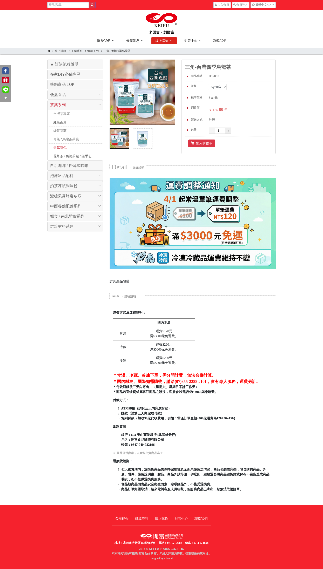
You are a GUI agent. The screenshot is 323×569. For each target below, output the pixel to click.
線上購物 (162, 40)
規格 (194, 86)
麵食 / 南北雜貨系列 (67, 216)
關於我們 (103, 40)
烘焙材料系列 (62, 226)
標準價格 (196, 97)
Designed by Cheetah (161, 558)
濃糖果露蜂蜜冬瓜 (65, 196)
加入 (222, 4)
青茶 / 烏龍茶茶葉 (66, 139)
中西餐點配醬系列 (65, 206)
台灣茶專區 (61, 114)
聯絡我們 (220, 40)
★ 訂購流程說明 (64, 64)
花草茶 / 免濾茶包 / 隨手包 (72, 156)
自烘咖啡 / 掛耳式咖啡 (69, 165)
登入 (240, 4)
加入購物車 (201, 143)
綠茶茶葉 (60, 131)
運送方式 (196, 119)
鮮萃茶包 (93, 51)
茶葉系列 (77, 51)
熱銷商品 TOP (62, 84)
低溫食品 (58, 95)
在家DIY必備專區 (65, 74)
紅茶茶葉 (60, 122)
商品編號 (196, 75)
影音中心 (191, 40)
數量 (194, 129)
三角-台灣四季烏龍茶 (117, 51)
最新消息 (132, 40)
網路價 (195, 107)
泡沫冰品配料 (62, 176)
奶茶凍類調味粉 (63, 186)
